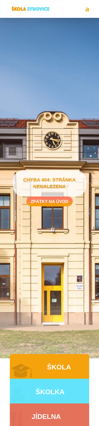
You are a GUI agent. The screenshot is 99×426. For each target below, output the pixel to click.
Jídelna (46, 416)
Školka (50, 392)
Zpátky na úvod (49, 202)
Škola (59, 367)
